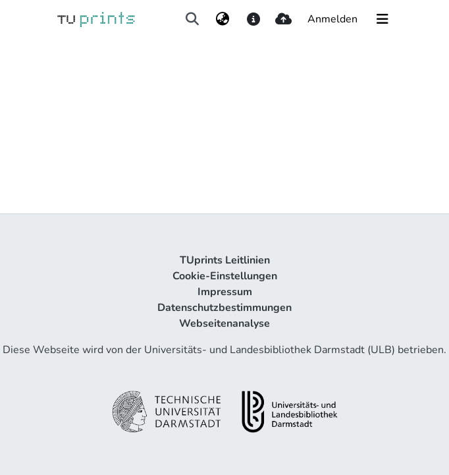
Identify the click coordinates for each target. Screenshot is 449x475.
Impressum (225, 292)
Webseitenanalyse (224, 323)
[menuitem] (223, 19)
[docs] (253, 19)
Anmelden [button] (333, 19)
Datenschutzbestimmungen (224, 307)
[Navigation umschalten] (382, 19)
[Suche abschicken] (192, 19)
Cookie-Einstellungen (224, 276)
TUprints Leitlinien (225, 260)
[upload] (283, 19)
